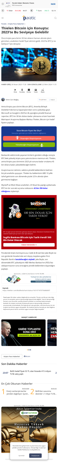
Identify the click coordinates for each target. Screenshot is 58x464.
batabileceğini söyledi (25, 259)
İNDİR (53, 4)
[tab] (27, 349)
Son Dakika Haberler (14, 364)
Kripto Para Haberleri (16, 24)
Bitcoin (27, 356)
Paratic (4, 24)
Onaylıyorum (35, 455)
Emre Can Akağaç (12, 100)
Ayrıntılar (22, 456)
